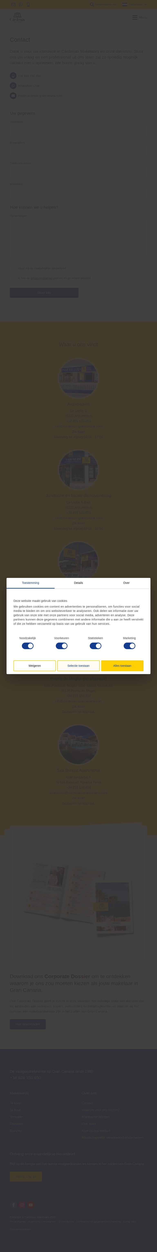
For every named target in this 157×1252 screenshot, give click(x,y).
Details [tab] (78, 582)
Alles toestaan (122, 665)
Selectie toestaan (78, 665)
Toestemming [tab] (30, 582)
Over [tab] (126, 582)
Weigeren (35, 665)
